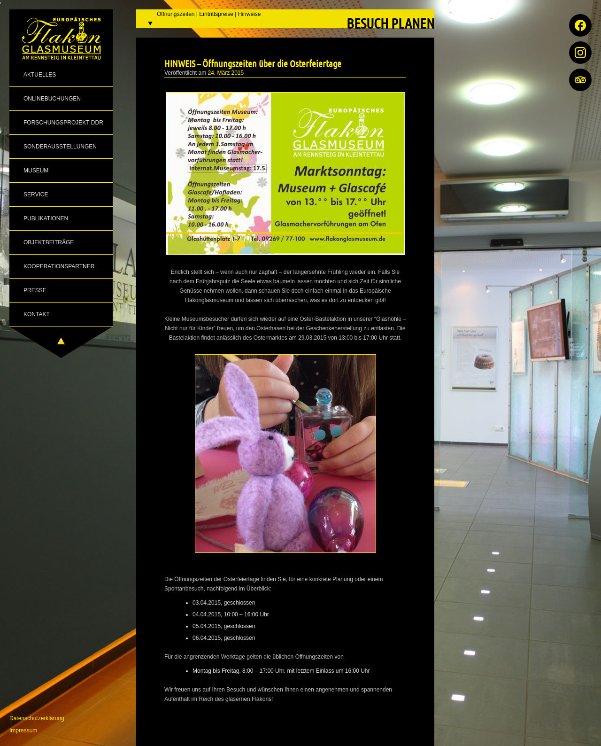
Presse (34, 290)
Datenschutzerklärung (36, 718)
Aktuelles (39, 74)
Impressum (23, 730)
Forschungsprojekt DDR (63, 122)
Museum (35, 170)
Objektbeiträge (48, 242)
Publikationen (45, 218)
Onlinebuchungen (52, 98)
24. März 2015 (226, 73)
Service (35, 194)
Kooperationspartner (58, 266)
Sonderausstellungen (60, 146)
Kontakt (36, 314)
